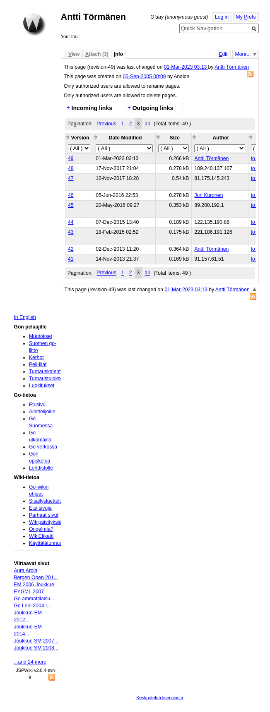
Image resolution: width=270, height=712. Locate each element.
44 (71, 222)
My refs (246, 17)
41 (71, 259)
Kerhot (36, 357)
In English (25, 317)
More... (243, 54)
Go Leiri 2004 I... (32, 606)
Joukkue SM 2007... (36, 641)
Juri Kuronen (208, 195)
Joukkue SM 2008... (36, 648)
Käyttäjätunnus (45, 543)
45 (71, 205)
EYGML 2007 (29, 592)
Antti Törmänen (232, 67)
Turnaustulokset (47, 378)
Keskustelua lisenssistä (159, 697)
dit (223, 54)
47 (71, 178)
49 (71, 158)
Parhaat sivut (43, 515)
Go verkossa (43, 447)
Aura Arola (25, 570)
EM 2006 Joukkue (34, 584)
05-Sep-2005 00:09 (144, 76)
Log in (222, 17)
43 (71, 232)
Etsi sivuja (40, 508)
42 (71, 249)
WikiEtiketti (41, 536)
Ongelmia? (41, 529)
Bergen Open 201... (36, 577)
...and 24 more (30, 662)
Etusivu (37, 405)
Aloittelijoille (42, 412)
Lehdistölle (41, 468)
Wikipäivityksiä (45, 522)
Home (34, 24)
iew (74, 54)
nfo (118, 54)
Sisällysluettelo (45, 501)
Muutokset (40, 336)
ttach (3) (96, 54)
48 (71, 168)
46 (71, 195)
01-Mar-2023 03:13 (186, 67)
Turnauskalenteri (47, 371)
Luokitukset (42, 385)
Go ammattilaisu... (34, 599)
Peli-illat (38, 364)
